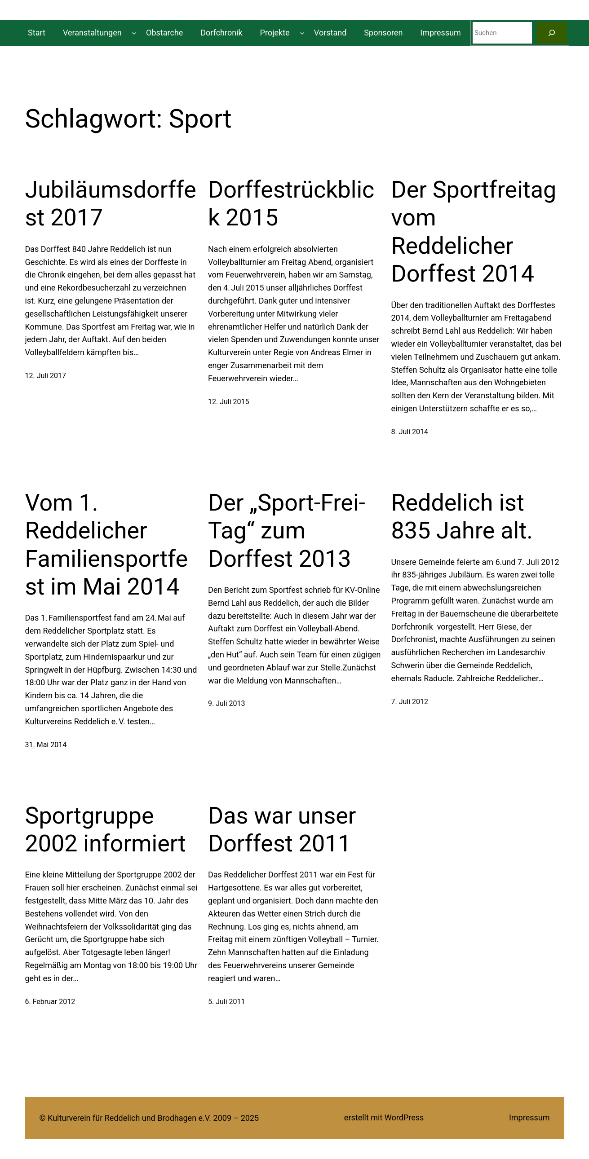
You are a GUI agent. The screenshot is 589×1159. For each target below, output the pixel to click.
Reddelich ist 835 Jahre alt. (462, 516)
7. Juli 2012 (410, 701)
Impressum (529, 1117)
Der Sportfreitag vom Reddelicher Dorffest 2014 (474, 231)
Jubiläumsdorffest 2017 (110, 203)
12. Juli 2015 (228, 401)
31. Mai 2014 (46, 744)
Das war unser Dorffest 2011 (282, 829)
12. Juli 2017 (45, 375)
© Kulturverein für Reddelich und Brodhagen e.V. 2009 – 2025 (149, 1118)
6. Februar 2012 (50, 1001)
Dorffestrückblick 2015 (291, 203)
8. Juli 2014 (410, 431)
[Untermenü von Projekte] (302, 33)
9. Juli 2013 (226, 703)
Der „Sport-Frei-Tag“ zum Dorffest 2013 (286, 531)
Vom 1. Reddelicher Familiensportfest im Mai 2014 (106, 544)
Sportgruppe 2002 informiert (105, 829)
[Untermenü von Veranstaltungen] (134, 33)
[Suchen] (551, 33)
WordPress (404, 1117)
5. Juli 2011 (226, 1001)
